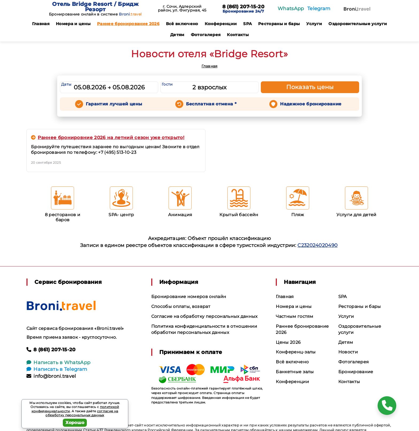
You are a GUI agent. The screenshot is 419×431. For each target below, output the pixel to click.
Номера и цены (73, 23)
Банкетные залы (295, 371)
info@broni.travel (51, 376)
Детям (177, 34)
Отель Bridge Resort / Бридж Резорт (95, 6)
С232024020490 (317, 245)
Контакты (238, 34)
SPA (247, 23)
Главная (40, 23)
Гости (167, 84)
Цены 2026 (288, 342)
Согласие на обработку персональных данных (204, 316)
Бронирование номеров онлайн (188, 296)
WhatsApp (291, 9)
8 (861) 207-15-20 (243, 7)
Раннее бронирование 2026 (128, 23)
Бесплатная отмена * (211, 103)
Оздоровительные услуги (357, 23)
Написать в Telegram (56, 369)
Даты (66, 84)
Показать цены (310, 87)
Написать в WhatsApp (58, 362)
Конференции (221, 23)
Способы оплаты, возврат (180, 306)
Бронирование (355, 371)
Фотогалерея (206, 34)
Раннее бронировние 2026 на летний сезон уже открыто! (107, 137)
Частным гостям (294, 316)
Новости (348, 351)
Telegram (319, 9)
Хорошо (74, 422)
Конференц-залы (296, 351)
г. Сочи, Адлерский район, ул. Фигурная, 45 (182, 8)
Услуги (314, 23)
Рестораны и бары (279, 23)
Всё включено (182, 23)
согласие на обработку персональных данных (81, 413)
